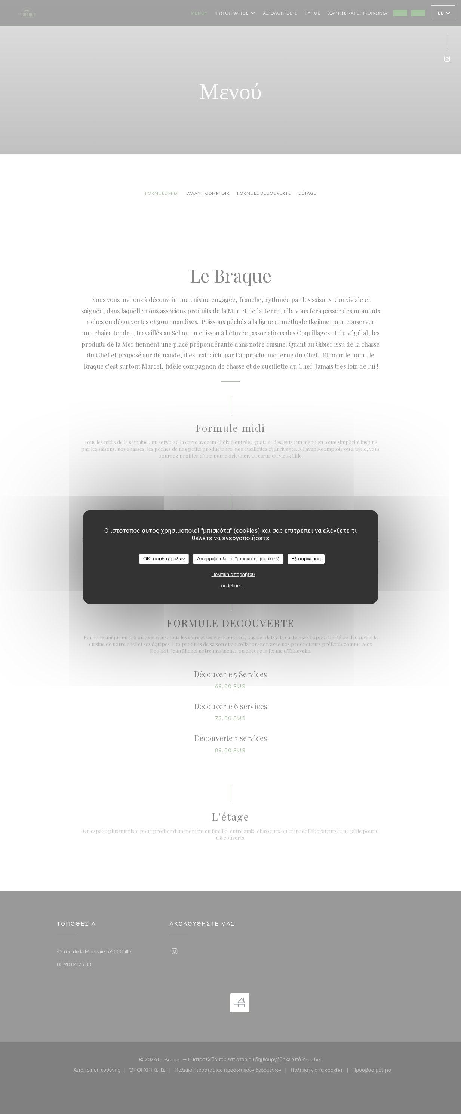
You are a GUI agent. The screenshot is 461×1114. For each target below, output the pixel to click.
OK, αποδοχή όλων (164, 558)
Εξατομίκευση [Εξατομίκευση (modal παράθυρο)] (306, 558)
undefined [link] (231, 585)
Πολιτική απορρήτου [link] (233, 574)
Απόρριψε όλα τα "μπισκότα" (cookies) (238, 558)
